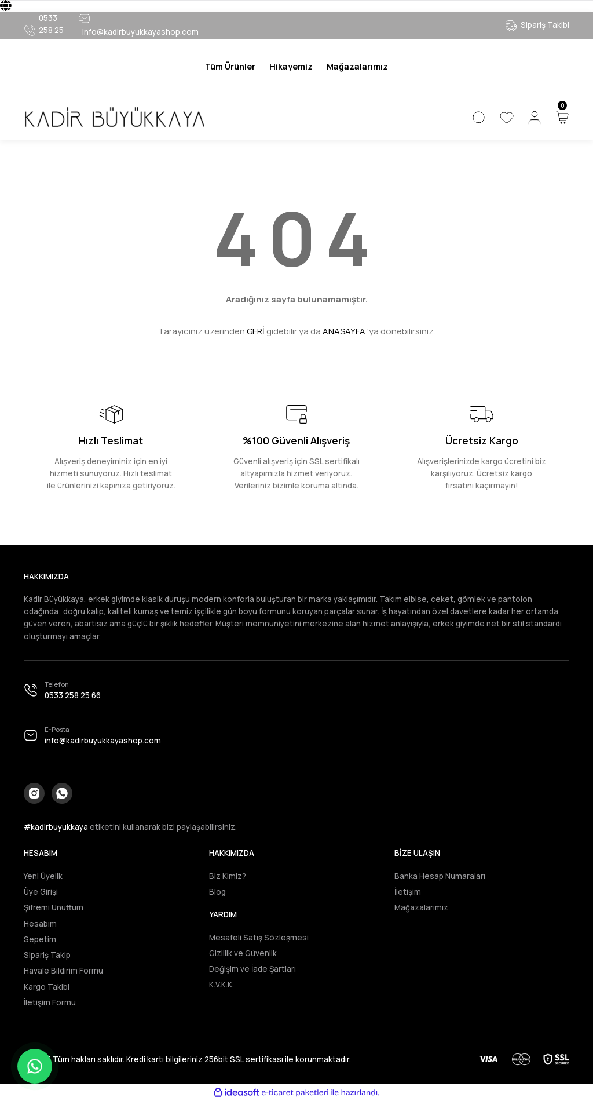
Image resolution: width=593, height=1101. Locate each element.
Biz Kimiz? (227, 876)
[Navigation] (230, 66)
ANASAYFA (344, 331)
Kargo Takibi (46, 987)
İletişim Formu (50, 1002)
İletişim (407, 892)
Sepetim (40, 939)
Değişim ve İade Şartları (252, 969)
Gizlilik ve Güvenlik (243, 953)
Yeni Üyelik (43, 876)
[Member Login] (534, 118)
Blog (217, 892)
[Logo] (114, 117)
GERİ (256, 331)
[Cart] (562, 118)
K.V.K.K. (221, 984)
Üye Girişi (41, 892)
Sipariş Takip (47, 955)
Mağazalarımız (421, 907)
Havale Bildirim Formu (63, 970)
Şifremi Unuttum (53, 907)
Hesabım (40, 923)
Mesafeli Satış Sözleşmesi (259, 937)
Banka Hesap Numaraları (439, 876)
